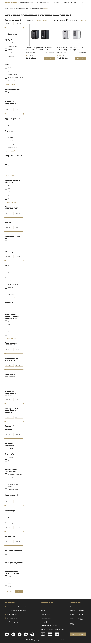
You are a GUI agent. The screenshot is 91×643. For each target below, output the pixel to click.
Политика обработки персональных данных (52, 629)
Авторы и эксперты (72, 623)
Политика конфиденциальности (49, 625)
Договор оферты (45, 622)
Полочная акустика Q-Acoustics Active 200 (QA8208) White (70, 48)
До (16, 24)
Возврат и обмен (45, 614)
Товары (36, 2)
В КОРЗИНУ (49, 58)
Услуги (25, 2)
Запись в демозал (11, 618)
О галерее (73, 607)
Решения (28, 2)
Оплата (43, 610)
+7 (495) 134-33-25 (11, 614)
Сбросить (9, 591)
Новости (80, 614)
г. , (15, 607)
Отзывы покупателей (46, 618)
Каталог (72, 618)
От (6, 24)
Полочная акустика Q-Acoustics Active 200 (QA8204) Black (39, 48)
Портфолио (32, 2)
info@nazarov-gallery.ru (12, 622)
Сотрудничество (41, 2)
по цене (53, 20)
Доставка (43, 607)
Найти (19, 591)
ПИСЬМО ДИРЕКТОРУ (78, 634)
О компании (21, 2)
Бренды (72, 614)
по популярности (42, 20)
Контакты (47, 2)
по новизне (73, 20)
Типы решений (80, 618)
